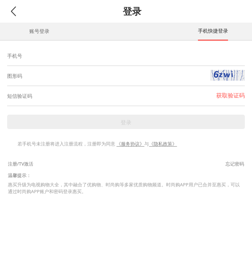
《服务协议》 (130, 144)
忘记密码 (235, 164)
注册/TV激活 (21, 164)
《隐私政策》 (163, 144)
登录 (126, 122)
